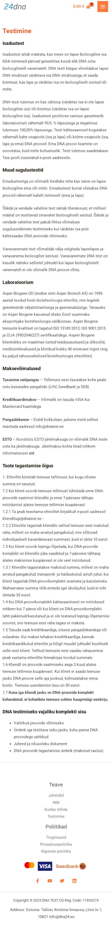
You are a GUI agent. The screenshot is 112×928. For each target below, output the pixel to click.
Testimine (56, 816)
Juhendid (56, 795)
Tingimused (56, 837)
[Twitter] (62, 880)
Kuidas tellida (56, 809)
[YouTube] (50, 880)
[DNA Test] (15, 6)
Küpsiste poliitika (56, 851)
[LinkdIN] (74, 880)
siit (31, 453)
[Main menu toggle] (102, 6)
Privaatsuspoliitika (56, 844)
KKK (56, 802)
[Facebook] (37, 880)
